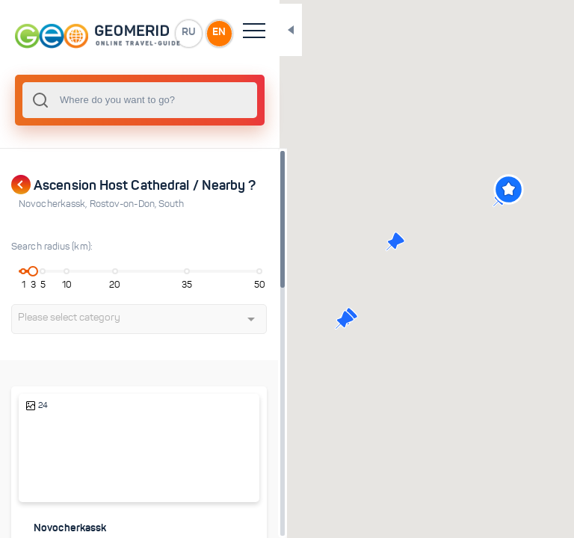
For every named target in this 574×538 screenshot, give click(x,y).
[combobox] (156, 100)
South (171, 204)
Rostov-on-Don (124, 204)
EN (253, 33)
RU (222, 33)
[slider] (35, 271)
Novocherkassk (54, 204)
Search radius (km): (52, 247)
